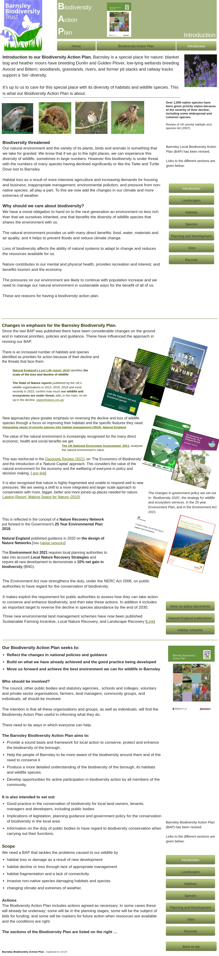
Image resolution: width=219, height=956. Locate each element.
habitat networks (52, 543)
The (96, 445)
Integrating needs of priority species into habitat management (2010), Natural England (64, 427)
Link (150, 621)
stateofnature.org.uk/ (50, 400)
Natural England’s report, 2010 (41, 370)
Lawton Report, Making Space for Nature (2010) (41, 497)
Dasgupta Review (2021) (65, 459)
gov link (39, 473)
